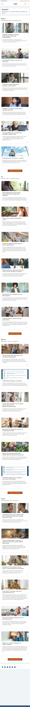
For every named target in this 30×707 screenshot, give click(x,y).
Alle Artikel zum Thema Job (15, 333)
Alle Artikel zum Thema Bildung (15, 170)
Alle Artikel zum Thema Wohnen (15, 492)
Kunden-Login (25, 0)
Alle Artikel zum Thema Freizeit (15, 659)
